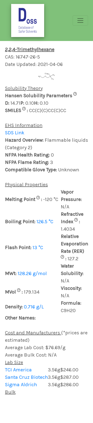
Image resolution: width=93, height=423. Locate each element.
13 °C (37, 247)
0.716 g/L (34, 307)
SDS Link (14, 133)
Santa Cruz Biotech (26, 377)
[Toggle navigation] (80, 20)
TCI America (18, 370)
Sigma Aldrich (21, 384)
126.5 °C (44, 221)
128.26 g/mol (32, 273)
